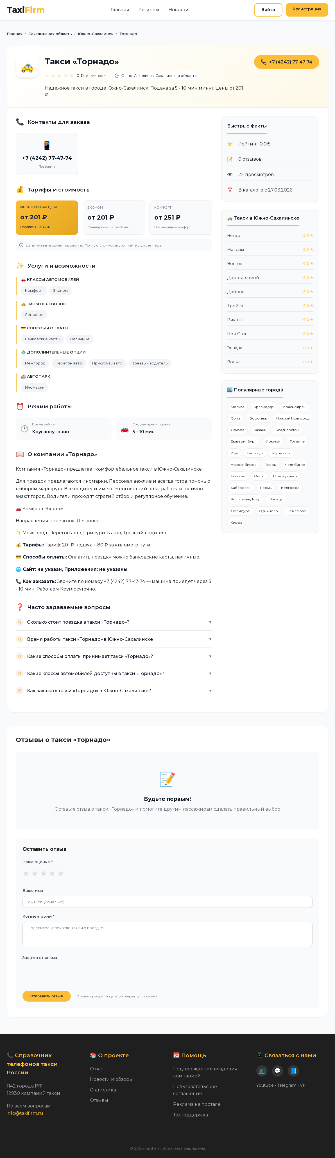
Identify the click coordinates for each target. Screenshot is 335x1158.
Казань (260, 430)
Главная (119, 9)
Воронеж (258, 418)
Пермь (265, 487)
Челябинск (295, 464)
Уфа (234, 453)
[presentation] (65, 974)
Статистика (103, 1090)
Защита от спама (39, 957)
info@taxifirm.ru (25, 1113)
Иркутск (273, 441)
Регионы (148, 9)
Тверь (270, 464)
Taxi (26, 10)
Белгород (290, 487)
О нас (96, 1069)
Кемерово (297, 511)
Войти (268, 9)
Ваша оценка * (37, 862)
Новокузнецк (285, 476)
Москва (237, 407)
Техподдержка (190, 1115)
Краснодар (264, 407)
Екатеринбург (243, 441)
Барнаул (255, 453)
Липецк (276, 499)
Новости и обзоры (111, 1079)
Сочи (235, 418)
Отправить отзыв (46, 996)
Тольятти (297, 441)
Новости (178, 9)
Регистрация (307, 9)
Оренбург (240, 511)
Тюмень (238, 476)
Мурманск (281, 453)
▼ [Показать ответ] (210, 622)
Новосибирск (243, 464)
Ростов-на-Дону (245, 499)
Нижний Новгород (292, 418)
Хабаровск (240, 487)
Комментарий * (38, 916)
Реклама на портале (197, 1104)
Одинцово (268, 511)
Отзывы (99, 1100)
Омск (259, 476)
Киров (236, 522)
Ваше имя (32, 890)
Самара (237, 430)
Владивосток (287, 430)
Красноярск (294, 407)
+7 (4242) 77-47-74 (287, 62)
